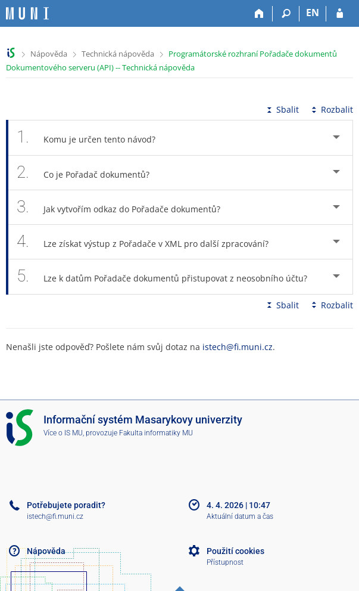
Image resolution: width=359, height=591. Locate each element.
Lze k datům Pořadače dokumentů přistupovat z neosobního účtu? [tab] (168, 276)
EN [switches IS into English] (312, 12)
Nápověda (48, 53)
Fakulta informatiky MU (156, 433)
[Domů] (259, 13)
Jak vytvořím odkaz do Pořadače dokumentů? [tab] (125, 207)
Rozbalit (331, 109)
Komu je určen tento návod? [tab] (92, 137)
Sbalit (281, 109)
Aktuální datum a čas (240, 516)
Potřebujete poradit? (66, 505)
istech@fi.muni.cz (237, 346)
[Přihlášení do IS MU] (339, 13)
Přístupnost (225, 562)
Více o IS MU (63, 433)
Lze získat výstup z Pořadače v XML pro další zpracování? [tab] (149, 241)
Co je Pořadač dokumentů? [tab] (90, 172)
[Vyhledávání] (286, 13)
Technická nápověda (118, 53)
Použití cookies (235, 551)
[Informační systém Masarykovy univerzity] (27, 13)
